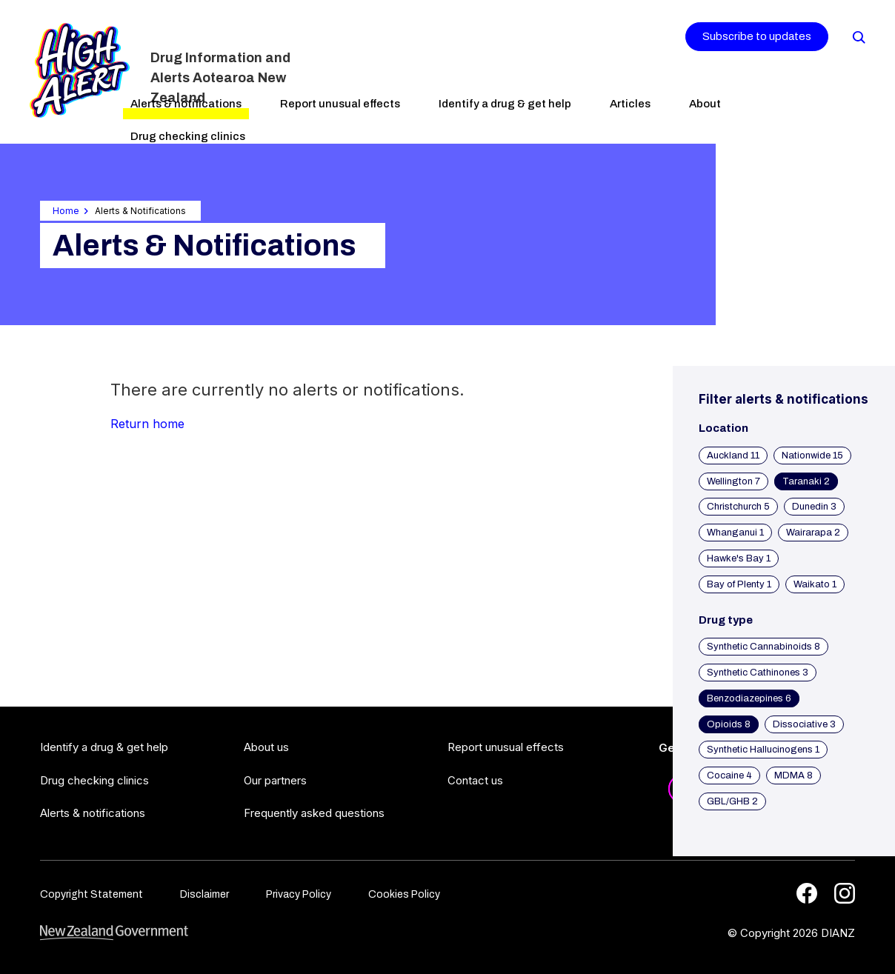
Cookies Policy (404, 894)
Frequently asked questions (314, 813)
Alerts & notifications (186, 104)
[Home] (80, 70)
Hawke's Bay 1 (739, 558)
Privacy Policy (298, 894)
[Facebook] (806, 893)
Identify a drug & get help (505, 104)
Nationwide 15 (812, 455)
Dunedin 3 (814, 506)
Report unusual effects (340, 104)
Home (66, 210)
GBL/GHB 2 (732, 801)
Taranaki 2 (806, 481)
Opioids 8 (729, 724)
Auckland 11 (733, 455)
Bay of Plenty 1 (739, 584)
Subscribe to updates (756, 36)
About (705, 104)
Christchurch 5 (738, 506)
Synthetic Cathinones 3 (757, 672)
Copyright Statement (91, 894)
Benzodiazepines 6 (749, 698)
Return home (147, 423)
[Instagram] (844, 893)
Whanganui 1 (735, 532)
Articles (630, 104)
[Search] (858, 36)
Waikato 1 (814, 584)
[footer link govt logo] (114, 933)
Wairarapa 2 (813, 532)
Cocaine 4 (729, 775)
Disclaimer (204, 894)
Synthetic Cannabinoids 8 (763, 646)
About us (266, 747)
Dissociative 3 (804, 724)
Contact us (475, 780)
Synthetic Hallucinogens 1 (763, 749)
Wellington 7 (733, 481)
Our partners (275, 780)
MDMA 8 (793, 775)
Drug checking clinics (187, 136)
